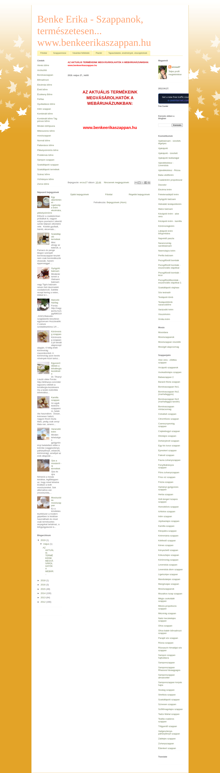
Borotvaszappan (45, 75)
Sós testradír (164, 292)
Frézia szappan (165, 482)
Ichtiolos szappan (166, 511)
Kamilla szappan (55, 398)
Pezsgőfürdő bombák (168, 260)
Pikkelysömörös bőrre (47, 150)
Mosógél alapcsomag (168, 347)
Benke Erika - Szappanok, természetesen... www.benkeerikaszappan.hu (94, 31)
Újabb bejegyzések (79, 194)
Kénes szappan (165, 545)
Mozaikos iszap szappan (170, 593)
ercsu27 (176, 67)
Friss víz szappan (166, 477)
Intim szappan (44, 109)
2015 (43, 589)
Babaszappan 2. (166, 377)
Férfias (40, 99)
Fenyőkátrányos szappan (166, 466)
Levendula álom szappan (170, 569)
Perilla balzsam (165, 255)
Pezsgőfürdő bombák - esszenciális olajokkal (169, 266)
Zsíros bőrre (43, 184)
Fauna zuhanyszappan (169, 460)
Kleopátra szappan (167, 531)
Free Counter (163, 106)
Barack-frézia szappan (169, 382)
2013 (43, 597)
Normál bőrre (43, 140)
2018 (43, 580)
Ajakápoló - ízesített (168, 153)
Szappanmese (59, 53)
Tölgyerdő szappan (167, 726)
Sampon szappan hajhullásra (166, 656)
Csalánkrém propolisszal (170, 180)
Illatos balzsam (165, 209)
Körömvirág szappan (56, 332)
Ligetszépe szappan (168, 574)
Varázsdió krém (56, 430)
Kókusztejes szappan (168, 555)
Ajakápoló (163, 148)
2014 (43, 593)
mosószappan (44, 135)
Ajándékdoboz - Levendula (165, 164)
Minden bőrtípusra (46, 126)
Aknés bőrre (43, 65)
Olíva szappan (165, 625)
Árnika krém (164, 319)
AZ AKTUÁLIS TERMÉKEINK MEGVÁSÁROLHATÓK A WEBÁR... (48, 560)
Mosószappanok (166, 337)
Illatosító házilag (55, 301)
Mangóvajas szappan (168, 584)
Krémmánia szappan (168, 535)
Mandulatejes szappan (169, 579)
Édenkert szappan (167, 748)
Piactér (99, 53)
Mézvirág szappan (167, 613)
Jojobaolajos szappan (168, 521)
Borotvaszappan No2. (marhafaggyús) (168, 393)
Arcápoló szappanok (168, 367)
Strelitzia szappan (167, 694)
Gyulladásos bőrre (46, 104)
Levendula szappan (167, 564)
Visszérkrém (164, 314)
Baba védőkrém (166, 175)
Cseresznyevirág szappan (166, 425)
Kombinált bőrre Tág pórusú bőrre (47, 120)
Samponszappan (166, 662)
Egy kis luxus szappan (169, 445)
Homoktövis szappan (168, 506)
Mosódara (163, 332)
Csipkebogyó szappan (169, 431)
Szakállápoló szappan (48, 164)
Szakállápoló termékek (48, 169)
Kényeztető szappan (168, 550)
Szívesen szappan (167, 704)
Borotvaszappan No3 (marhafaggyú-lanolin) (169, 400)
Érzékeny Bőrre (44, 94)
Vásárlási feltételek (81, 53)
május (46, 544)
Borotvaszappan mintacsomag (166, 407)
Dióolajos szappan (167, 436)
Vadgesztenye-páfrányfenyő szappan (169, 732)
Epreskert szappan (167, 450)
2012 (43, 602)
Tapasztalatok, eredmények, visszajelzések (127, 53)
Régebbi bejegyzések (139, 194)
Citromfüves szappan (168, 419)
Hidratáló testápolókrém (169, 204)
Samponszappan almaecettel (166, 676)
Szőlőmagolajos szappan (170, 709)
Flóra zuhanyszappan (168, 472)
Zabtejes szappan (167, 738)
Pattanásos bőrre (45, 145)
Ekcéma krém (165, 189)
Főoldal (43, 53)
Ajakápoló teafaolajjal (168, 158)
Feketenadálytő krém (168, 194)
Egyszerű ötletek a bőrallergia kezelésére (56, 368)
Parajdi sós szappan (168, 638)
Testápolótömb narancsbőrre (165, 303)
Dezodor (162, 185)
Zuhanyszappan (166, 743)
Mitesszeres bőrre (46, 131)
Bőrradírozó (43, 80)
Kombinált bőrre (45, 113)
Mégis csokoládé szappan (166, 599)
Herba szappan (165, 494)
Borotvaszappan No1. (168, 386)
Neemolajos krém (166, 250)
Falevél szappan (166, 455)
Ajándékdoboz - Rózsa (169, 170)
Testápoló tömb (165, 297)
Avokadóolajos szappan (169, 372)
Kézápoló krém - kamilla (170, 221)
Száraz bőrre (43, 174)
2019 (43, 540)
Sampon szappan (45, 160)
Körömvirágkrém (166, 226)
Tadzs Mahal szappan (169, 714)
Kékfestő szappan (167, 540)
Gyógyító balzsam (55, 269)
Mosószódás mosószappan (56, 501)
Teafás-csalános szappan (166, 720)
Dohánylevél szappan (168, 441)
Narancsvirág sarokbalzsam (165, 244)
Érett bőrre (42, 89)
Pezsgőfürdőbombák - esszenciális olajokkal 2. (170, 281)
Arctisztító (42, 70)
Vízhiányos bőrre (45, 179)
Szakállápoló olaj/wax (168, 287)
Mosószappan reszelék (169, 342)
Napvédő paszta (166, 238)
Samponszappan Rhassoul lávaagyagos (169, 668)
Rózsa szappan (165, 643)
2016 (43, 584)
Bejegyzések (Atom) (116, 202)
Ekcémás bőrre (44, 84)
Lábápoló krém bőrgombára (165, 232)
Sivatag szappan (166, 690)
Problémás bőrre (45, 155)
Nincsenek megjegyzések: (117, 182)
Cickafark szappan (167, 414)
